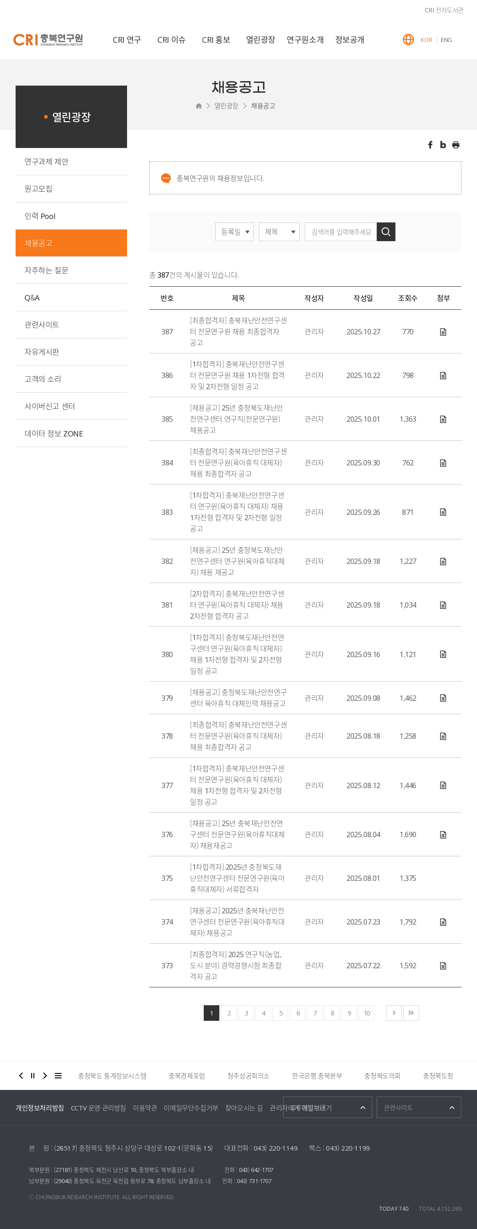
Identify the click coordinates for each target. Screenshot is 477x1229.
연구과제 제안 (46, 161)
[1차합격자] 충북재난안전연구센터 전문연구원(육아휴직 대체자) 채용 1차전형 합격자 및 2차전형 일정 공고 (237, 785)
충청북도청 (438, 1076)
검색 (386, 231)
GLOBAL (408, 39)
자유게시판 (42, 351)
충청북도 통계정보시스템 (112, 1076)
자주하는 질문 (46, 269)
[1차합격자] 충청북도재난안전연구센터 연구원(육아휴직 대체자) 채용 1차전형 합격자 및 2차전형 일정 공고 (237, 654)
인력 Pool (40, 215)
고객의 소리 (43, 378)
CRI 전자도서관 (444, 9)
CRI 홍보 (216, 39)
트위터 (443, 145)
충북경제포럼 (187, 1076)
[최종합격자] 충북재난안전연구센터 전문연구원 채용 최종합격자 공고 (238, 331)
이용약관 (145, 1108)
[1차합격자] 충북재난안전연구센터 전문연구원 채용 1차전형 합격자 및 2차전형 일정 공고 (237, 374)
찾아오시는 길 (244, 1108)
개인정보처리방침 (40, 1108)
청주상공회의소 (248, 1076)
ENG (446, 39)
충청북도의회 (382, 1076)
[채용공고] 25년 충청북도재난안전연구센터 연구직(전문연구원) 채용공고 (236, 418)
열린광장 (261, 39)
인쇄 (456, 145)
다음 (45, 1075)
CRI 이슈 (171, 39)
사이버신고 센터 (50, 405)
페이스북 (430, 145)
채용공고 (263, 105)
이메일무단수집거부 (191, 1108)
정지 (33, 1075)
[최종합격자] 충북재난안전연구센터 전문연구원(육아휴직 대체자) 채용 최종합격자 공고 (238, 462)
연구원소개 (305, 39)
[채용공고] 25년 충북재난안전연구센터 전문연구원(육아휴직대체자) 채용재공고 (237, 834)
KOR (426, 39)
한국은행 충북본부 (317, 1076)
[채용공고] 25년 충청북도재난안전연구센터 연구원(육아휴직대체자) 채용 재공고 (237, 560)
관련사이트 (42, 324)
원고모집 (38, 188)
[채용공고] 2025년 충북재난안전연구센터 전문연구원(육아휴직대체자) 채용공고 (237, 921)
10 (366, 1013)
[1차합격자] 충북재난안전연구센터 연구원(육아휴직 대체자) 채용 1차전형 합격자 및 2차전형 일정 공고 (237, 511)
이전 (21, 1075)
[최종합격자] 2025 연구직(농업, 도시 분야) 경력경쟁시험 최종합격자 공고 (235, 965)
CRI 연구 (127, 39)
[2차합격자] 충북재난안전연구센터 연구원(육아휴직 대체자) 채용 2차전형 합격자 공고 (237, 604)
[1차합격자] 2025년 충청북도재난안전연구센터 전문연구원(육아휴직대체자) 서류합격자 (237, 877)
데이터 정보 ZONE (54, 433)
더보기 (58, 1075)
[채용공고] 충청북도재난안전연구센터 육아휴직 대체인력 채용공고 (238, 697)
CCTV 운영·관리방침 (98, 1108)
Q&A (32, 297)
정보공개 (350, 39)
